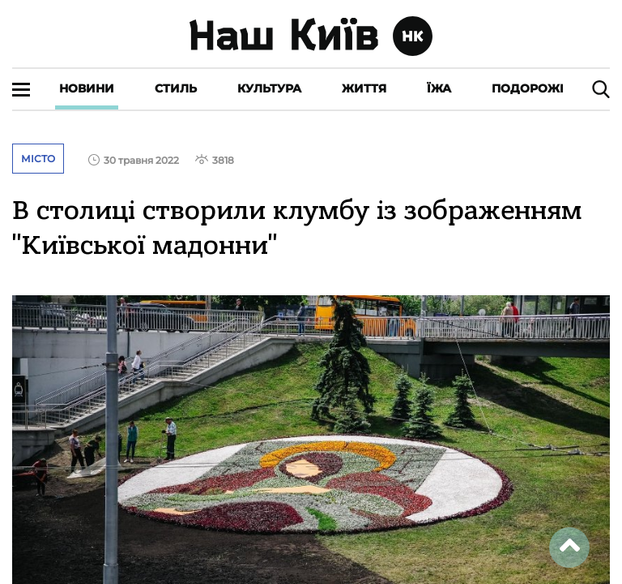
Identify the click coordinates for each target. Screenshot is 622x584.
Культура (269, 88)
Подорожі (528, 88)
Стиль (176, 88)
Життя (364, 88)
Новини (86, 88)
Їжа (439, 88)
